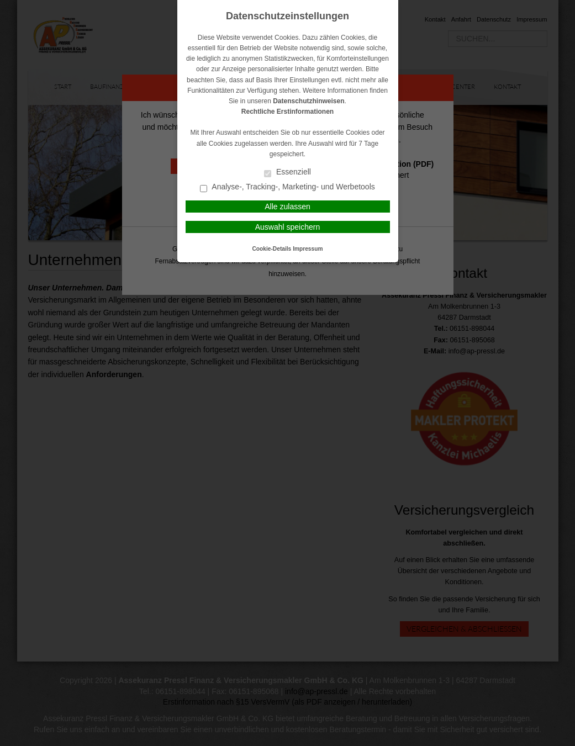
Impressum (308, 249)
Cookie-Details (272, 249)
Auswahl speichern (287, 227)
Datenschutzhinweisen (308, 101)
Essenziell (287, 172)
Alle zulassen (287, 206)
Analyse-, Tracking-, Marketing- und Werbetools (287, 187)
